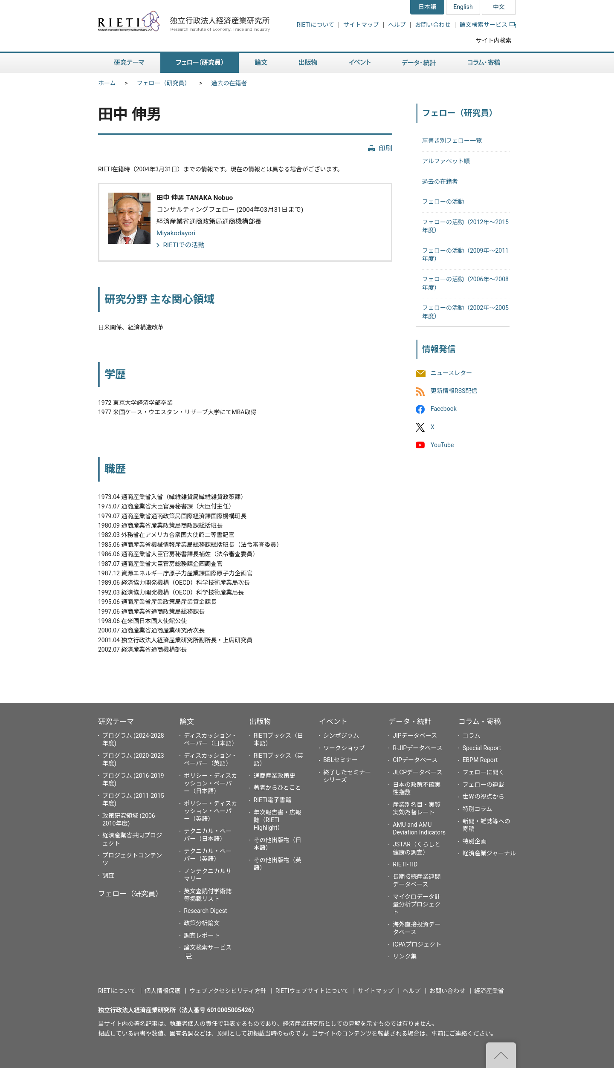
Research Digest (205, 910)
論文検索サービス (488, 24)
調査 (108, 875)
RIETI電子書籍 (273, 800)
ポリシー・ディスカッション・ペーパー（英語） (210, 811)
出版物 (260, 721)
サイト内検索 (494, 40)
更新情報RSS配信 (454, 391)
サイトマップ (361, 24)
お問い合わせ (433, 24)
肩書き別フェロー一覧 (452, 140)
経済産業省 (489, 990)
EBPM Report (480, 759)
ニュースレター (451, 372)
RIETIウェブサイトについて (312, 990)
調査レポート (202, 935)
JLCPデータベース (417, 772)
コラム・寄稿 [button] (484, 63)
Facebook (444, 409)
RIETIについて (315, 24)
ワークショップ (344, 748)
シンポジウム (341, 735)
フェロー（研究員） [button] (199, 63)
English (462, 6)
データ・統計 (410, 721)
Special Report (482, 748)
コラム (472, 735)
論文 (187, 721)
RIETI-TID (405, 864)
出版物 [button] (308, 63)
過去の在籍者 (229, 83)
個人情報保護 (162, 990)
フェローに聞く (483, 772)
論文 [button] (261, 63)
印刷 (385, 148)
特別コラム (477, 808)
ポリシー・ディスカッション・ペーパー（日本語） (210, 783)
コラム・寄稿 (479, 721)
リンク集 (405, 956)
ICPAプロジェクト (417, 944)
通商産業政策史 (274, 775)
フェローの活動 (443, 201)
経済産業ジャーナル (489, 853)
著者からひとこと (277, 787)
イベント (333, 721)
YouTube (442, 445)
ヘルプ (397, 24)
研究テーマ (116, 721)
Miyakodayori (175, 233)
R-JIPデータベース (417, 748)
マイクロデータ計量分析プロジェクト (416, 904)
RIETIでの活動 (184, 245)
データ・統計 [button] (419, 63)
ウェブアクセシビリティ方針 (227, 990)
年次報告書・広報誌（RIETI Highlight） (277, 820)
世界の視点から (483, 796)
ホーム (107, 83)
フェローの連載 (483, 784)
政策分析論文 (202, 923)
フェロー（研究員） (164, 83)
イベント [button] (359, 63)
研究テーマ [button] (129, 63)
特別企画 (475, 841)
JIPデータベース (415, 735)
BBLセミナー (340, 759)
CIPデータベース (415, 759)
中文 (499, 6)
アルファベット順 (446, 161)
